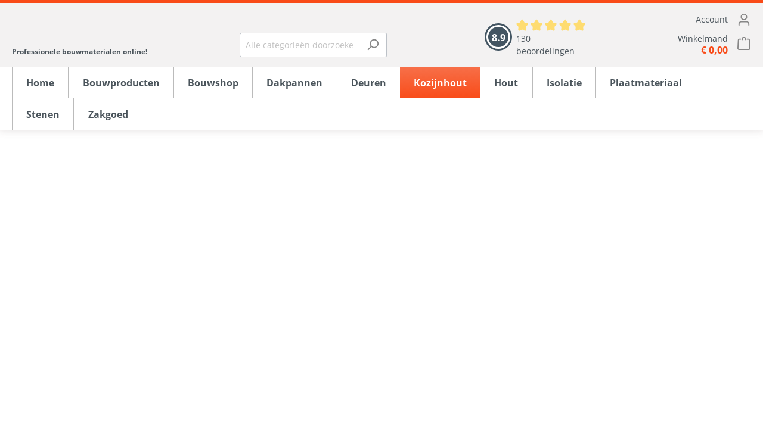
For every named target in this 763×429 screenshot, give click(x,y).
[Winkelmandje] (682, 44)
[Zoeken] (373, 45)
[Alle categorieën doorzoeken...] (299, 45)
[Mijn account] (682, 20)
